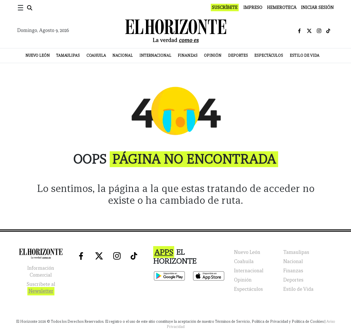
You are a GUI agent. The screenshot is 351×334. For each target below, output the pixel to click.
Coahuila (96, 55)
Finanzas (188, 55)
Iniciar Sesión (317, 7)
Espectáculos (268, 55)
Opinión (212, 55)
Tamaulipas (68, 55)
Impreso (252, 7)
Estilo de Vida (304, 55)
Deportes (238, 55)
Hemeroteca (281, 7)
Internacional (155, 55)
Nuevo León (37, 55)
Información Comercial (40, 271)
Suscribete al (40, 288)
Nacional (122, 55)
